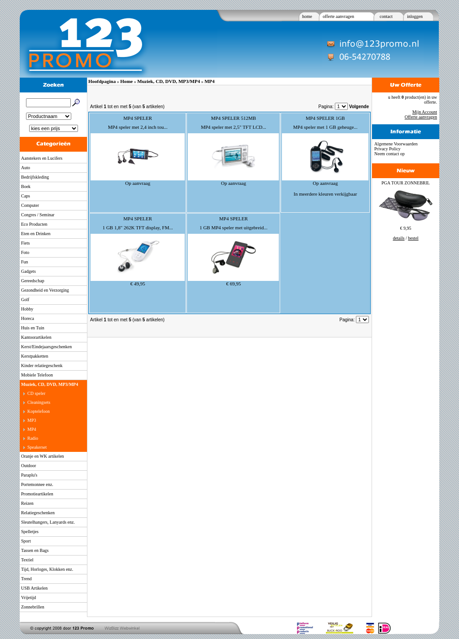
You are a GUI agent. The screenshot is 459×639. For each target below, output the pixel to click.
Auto (25, 167)
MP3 (31, 420)
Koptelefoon (38, 411)
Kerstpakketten (34, 356)
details (398, 238)
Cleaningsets (38, 402)
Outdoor (28, 465)
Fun (24, 261)
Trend (26, 578)
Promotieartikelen (37, 493)
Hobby (27, 308)
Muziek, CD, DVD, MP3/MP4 (49, 384)
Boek (25, 186)
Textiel (27, 559)
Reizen (27, 503)
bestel (413, 238)
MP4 (31, 429)
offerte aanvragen (338, 16)
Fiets (25, 243)
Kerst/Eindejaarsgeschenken (46, 346)
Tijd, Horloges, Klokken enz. (47, 569)
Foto (25, 252)
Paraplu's (29, 475)
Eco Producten (34, 224)
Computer (30, 205)
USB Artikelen (34, 588)
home (307, 16)
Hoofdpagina (102, 81)
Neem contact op (389, 153)
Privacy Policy (387, 148)
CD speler (36, 393)
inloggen (415, 16)
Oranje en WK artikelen (42, 456)
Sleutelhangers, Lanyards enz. (48, 522)
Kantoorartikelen (36, 337)
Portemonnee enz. (37, 484)
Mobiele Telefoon (37, 374)
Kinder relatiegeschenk (41, 365)
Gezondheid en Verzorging (45, 290)
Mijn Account (424, 111)
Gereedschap (32, 280)
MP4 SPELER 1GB (325, 118)
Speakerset (37, 447)
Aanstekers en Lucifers (41, 158)
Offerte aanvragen (421, 116)
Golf (25, 299)
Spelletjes (30, 531)
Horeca (27, 318)
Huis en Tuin (32, 327)
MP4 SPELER (137, 118)
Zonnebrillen (32, 606)
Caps (25, 195)
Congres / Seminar (37, 214)
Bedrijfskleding (35, 177)
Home (126, 81)
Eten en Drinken (36, 233)
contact (386, 16)
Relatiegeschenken (38, 512)
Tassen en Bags (35, 550)
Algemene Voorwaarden (396, 143)
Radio (32, 438)
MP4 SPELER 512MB (233, 118)
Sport (26, 540)
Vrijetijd (28, 597)
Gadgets (28, 271)
